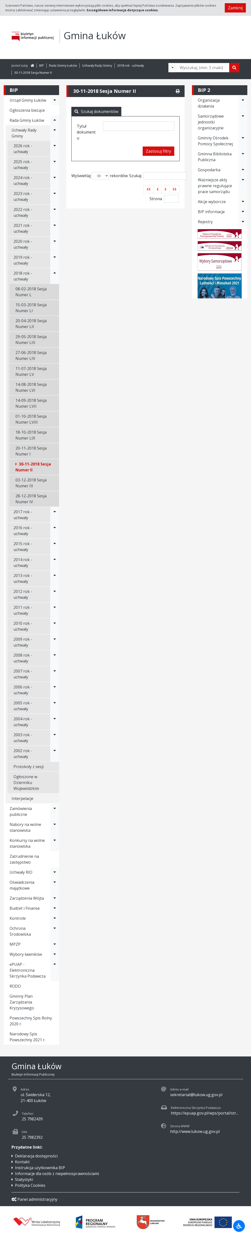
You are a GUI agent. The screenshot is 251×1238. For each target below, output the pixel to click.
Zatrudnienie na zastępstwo (24, 859)
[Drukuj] (178, 91)
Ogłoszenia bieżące (27, 110)
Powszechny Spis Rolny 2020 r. (31, 1021)
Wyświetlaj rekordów (99, 176)
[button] (148, 189)
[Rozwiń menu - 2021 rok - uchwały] (54, 228)
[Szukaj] (234, 67)
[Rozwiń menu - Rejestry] (242, 222)
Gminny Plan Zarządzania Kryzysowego (22, 1002)
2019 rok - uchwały (22, 260)
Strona (156, 198)
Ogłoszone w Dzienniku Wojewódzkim (26, 782)
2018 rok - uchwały (130, 65)
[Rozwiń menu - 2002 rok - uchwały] (54, 753)
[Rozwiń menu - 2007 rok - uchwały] (54, 674)
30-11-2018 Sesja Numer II (33, 72)
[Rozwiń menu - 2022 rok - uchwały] (54, 212)
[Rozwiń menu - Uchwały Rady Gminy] (54, 133)
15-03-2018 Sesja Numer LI (31, 307)
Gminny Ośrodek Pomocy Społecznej (215, 141)
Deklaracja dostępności (36, 1156)
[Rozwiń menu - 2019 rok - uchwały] (54, 260)
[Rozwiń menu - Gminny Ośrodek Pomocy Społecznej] (242, 141)
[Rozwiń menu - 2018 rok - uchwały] (54, 276)
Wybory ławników (26, 954)
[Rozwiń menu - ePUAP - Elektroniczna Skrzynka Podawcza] (54, 970)
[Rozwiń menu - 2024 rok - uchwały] (54, 180)
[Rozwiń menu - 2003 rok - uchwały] (54, 738)
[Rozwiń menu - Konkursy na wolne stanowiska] (54, 843)
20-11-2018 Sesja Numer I (31, 451)
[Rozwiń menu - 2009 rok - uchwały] (54, 642)
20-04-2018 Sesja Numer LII (31, 323)
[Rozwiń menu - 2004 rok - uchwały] (54, 722)
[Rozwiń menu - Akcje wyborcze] (242, 202)
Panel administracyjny (34, 1199)
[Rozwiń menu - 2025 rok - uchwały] (54, 164)
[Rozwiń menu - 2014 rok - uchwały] (54, 562)
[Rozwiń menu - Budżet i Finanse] (54, 908)
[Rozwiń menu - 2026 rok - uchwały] (54, 149)
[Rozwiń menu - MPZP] (54, 944)
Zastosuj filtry (158, 151)
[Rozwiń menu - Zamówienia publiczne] (54, 811)
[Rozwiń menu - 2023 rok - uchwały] (54, 196)
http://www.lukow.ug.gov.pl (195, 1131)
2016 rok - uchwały (22, 530)
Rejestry (205, 221)
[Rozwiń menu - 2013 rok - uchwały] (54, 578)
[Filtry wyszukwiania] (172, 67)
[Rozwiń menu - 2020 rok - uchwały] (54, 244)
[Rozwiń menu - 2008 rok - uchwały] (54, 658)
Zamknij (235, 8)
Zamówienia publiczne (21, 811)
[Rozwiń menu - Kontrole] (54, 918)
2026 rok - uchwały (22, 148)
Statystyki (24, 1179)
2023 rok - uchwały (22, 196)
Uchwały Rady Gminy (97, 65)
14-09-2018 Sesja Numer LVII (31, 403)
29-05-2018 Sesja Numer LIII (31, 339)
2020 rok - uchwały (22, 244)
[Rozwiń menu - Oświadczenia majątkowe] (54, 885)
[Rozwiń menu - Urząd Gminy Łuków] (54, 100)
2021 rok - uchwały (22, 228)
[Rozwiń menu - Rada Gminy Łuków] (54, 120)
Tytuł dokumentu (86, 132)
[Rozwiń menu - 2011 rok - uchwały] (54, 610)
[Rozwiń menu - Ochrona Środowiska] (54, 931)
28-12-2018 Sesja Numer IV (31, 498)
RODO (15, 986)
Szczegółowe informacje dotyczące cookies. (123, 10)
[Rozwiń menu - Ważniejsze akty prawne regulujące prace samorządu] (242, 185)
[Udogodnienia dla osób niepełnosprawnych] (239, 1226)
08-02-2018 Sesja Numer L (31, 291)
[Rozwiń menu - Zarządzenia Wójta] (54, 898)
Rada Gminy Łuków (63, 65)
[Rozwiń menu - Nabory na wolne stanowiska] (54, 827)
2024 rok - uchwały (22, 180)
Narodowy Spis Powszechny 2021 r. (27, 1036)
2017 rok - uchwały (22, 514)
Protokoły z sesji (28, 766)
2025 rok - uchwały (22, 164)
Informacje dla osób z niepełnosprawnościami (57, 1173)
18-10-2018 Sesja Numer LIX (31, 435)
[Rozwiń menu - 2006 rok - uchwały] (54, 690)
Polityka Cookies (30, 1185)
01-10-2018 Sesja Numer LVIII (31, 419)
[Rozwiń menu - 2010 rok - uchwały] (54, 626)
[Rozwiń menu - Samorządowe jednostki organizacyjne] (242, 122)
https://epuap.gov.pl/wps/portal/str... (204, 1113)
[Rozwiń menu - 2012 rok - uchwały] (54, 594)
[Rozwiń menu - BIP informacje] (242, 212)
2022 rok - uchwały (22, 212)
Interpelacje (22, 798)
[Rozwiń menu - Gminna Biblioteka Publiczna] (242, 157)
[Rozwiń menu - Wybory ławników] (54, 954)
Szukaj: (158, 176)
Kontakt (22, 1161)
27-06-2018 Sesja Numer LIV (31, 355)
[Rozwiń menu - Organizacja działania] (242, 103)
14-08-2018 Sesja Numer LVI (31, 387)
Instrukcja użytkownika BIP (40, 1167)
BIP (41, 65)
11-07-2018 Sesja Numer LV (31, 371)
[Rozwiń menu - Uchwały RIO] (54, 872)
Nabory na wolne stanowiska (25, 827)
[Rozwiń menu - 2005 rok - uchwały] (54, 706)
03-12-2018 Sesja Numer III (31, 483)
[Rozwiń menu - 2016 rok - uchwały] (54, 531)
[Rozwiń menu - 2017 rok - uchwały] (54, 515)
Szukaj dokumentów (96, 111)
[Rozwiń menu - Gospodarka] (242, 170)
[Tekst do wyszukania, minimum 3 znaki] (202, 67)
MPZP (15, 944)
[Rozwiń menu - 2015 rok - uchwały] (54, 546)
